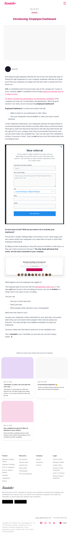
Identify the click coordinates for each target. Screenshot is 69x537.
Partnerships (23, 471)
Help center (23, 468)
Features (5, 475)
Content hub (23, 465)
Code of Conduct (58, 473)
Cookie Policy (57, 465)
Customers (39, 462)
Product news (23, 462)
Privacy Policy (57, 459)
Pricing (4, 481)
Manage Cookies (58, 462)
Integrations (6, 478)
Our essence (23, 459)
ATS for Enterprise (8, 467)
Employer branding (8, 464)
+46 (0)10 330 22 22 (60, 518)
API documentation (25, 474)
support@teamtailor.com (43, 518)
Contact (38, 465)
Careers (38, 459)
